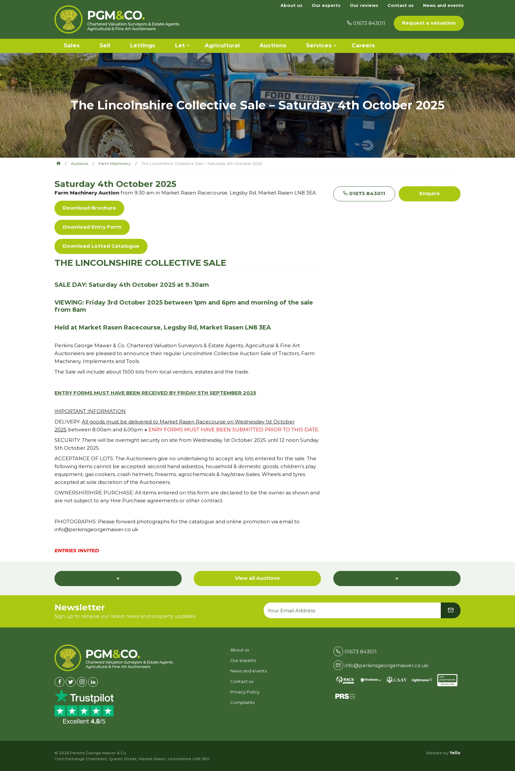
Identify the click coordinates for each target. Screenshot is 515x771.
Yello (455, 752)
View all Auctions (257, 578)
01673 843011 (364, 193)
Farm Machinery (115, 163)
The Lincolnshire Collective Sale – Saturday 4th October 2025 (201, 163)
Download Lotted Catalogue (101, 246)
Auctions (79, 163)
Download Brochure (89, 208)
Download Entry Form (92, 227)
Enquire (429, 193)
